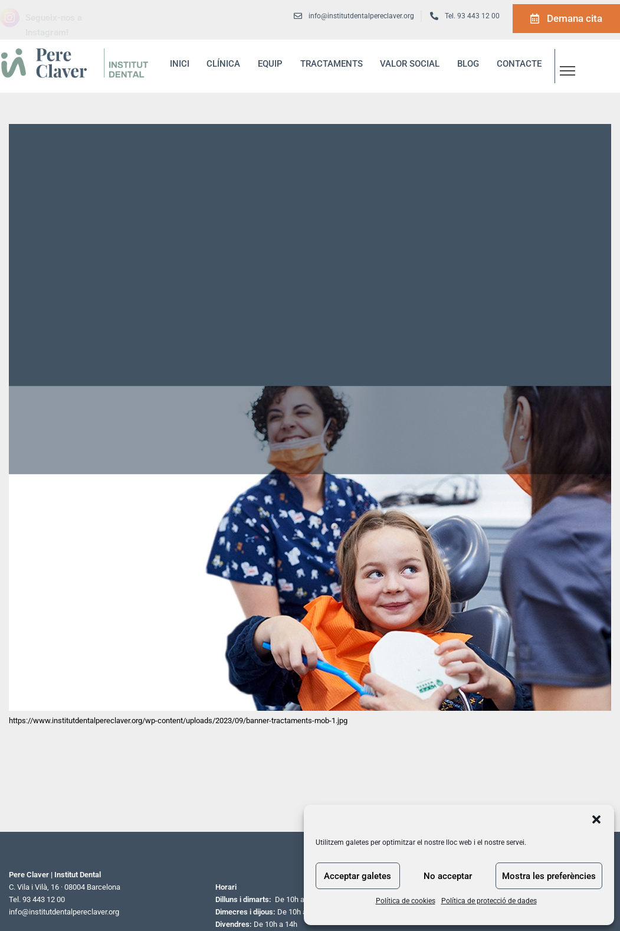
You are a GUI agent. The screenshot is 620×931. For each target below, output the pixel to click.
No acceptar (448, 876)
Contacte (519, 63)
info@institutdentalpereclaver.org (64, 911)
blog (468, 63)
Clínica (223, 63)
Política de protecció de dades (489, 901)
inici (179, 63)
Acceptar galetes (357, 876)
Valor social (409, 63)
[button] (596, 819)
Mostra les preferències (549, 876)
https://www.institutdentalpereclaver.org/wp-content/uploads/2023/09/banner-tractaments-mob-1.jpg (178, 720)
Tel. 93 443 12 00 (472, 16)
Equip (270, 63)
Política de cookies (405, 901)
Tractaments (331, 63)
